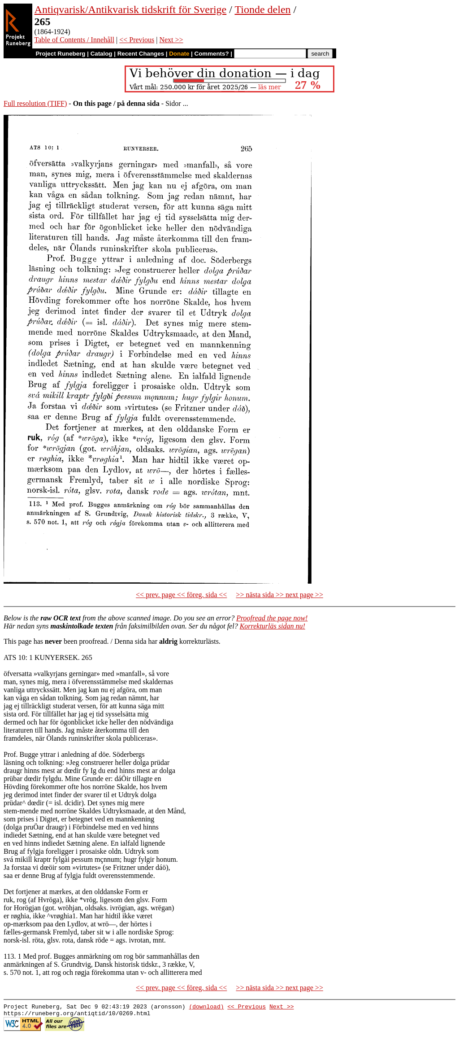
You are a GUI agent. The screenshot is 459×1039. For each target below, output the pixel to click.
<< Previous (136, 40)
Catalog (102, 53)
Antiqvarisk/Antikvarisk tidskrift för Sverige (131, 9)
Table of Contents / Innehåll (74, 40)
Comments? (212, 53)
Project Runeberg (60, 53)
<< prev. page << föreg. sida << (181, 594)
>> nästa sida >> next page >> (279, 594)
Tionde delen (262, 9)
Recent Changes (140, 53)
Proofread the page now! (271, 618)
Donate (179, 53)
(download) (206, 1008)
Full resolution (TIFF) (35, 103)
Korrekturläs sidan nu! (272, 626)
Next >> (171, 40)
